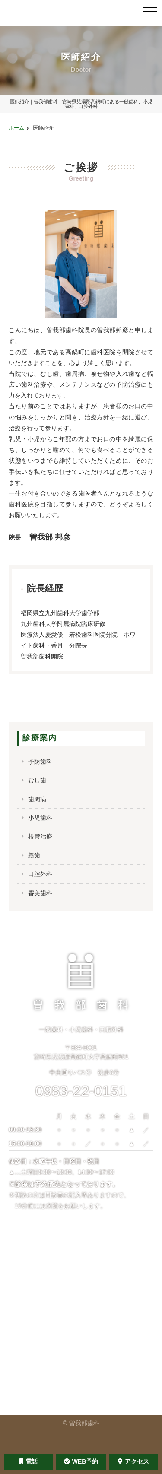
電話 (28, 1461)
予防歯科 (40, 761)
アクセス (133, 1461)
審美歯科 (40, 892)
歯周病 (37, 799)
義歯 (34, 855)
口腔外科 (40, 873)
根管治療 (40, 836)
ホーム (16, 128)
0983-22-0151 (81, 1091)
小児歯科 (40, 817)
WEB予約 (81, 1461)
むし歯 (37, 780)
